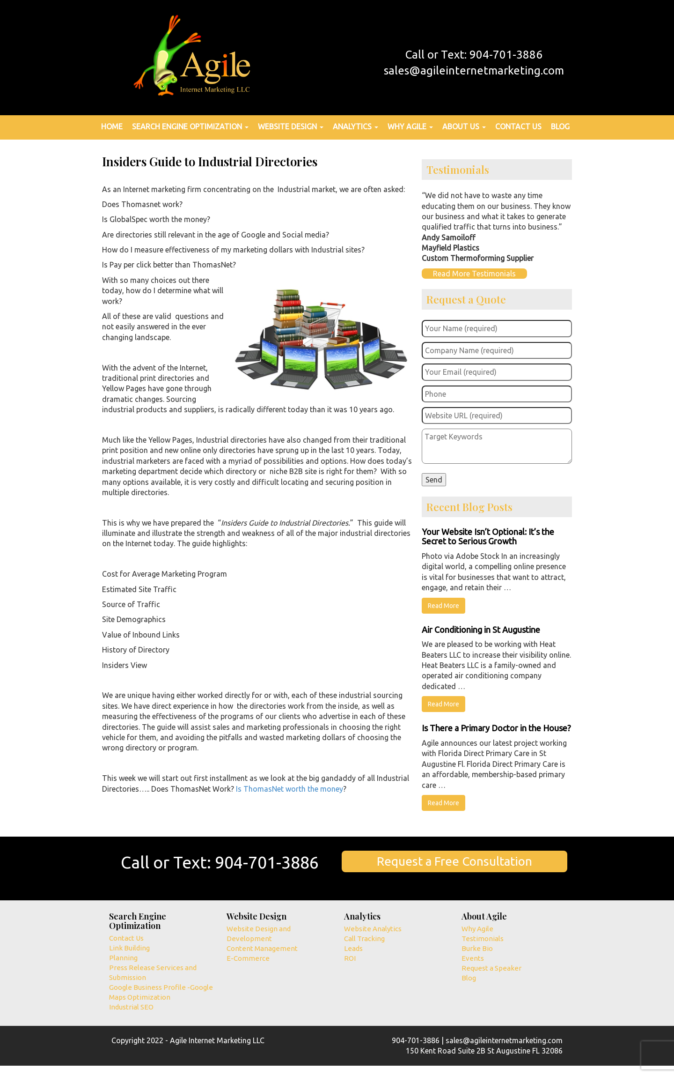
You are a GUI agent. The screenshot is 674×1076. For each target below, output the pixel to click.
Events (473, 958)
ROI (350, 958)
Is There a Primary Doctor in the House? (496, 728)
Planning (123, 958)
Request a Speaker (491, 968)
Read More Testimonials (474, 273)
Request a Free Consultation (454, 861)
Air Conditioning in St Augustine (481, 629)
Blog (560, 126)
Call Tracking (364, 938)
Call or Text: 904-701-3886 (473, 54)
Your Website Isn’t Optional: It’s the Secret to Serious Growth (488, 536)
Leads (353, 948)
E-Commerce (248, 958)
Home (112, 126)
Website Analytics (373, 929)
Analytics (355, 126)
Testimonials (483, 938)
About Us (464, 126)
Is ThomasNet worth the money (289, 789)
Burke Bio (477, 948)
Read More (443, 605)
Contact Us (518, 126)
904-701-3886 (267, 862)
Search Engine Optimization (190, 126)
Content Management (262, 948)
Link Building (129, 948)
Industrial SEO (131, 1007)
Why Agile (410, 126)
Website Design (290, 126)
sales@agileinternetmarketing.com (474, 70)
